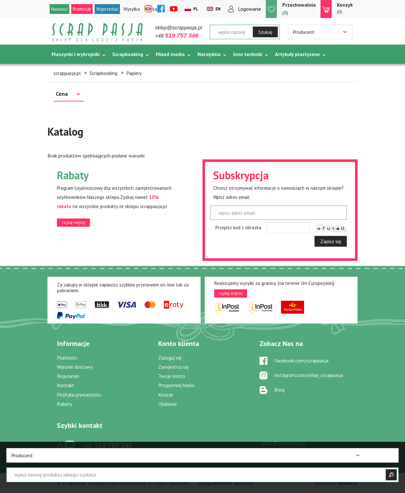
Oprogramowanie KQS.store (225, 483)
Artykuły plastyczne (297, 54)
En (218, 9)
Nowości (59, 9)
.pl (347, 483)
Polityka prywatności (79, 394)
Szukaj (265, 32)
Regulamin (68, 376)
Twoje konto (171, 376)
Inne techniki (247, 54)
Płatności (67, 357)
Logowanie (249, 9)
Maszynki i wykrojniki (76, 54)
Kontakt (65, 385)
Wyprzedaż (107, 9)
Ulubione (167, 404)
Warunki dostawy (75, 367)
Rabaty (64, 404)
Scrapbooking (127, 54)
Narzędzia (209, 54)
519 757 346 (107, 445)
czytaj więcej (73, 222)
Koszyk (165, 394)
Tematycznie (66, 70)
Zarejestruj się (173, 367)
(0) (345, 8)
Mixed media (170, 54)
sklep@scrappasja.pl (178, 27)
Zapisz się (330, 241)
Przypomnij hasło (176, 385)
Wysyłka (131, 9)
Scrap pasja (97, 32)
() (299, 8)
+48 (176, 36)
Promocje (82, 9)
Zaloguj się (170, 357)
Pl (195, 9)
